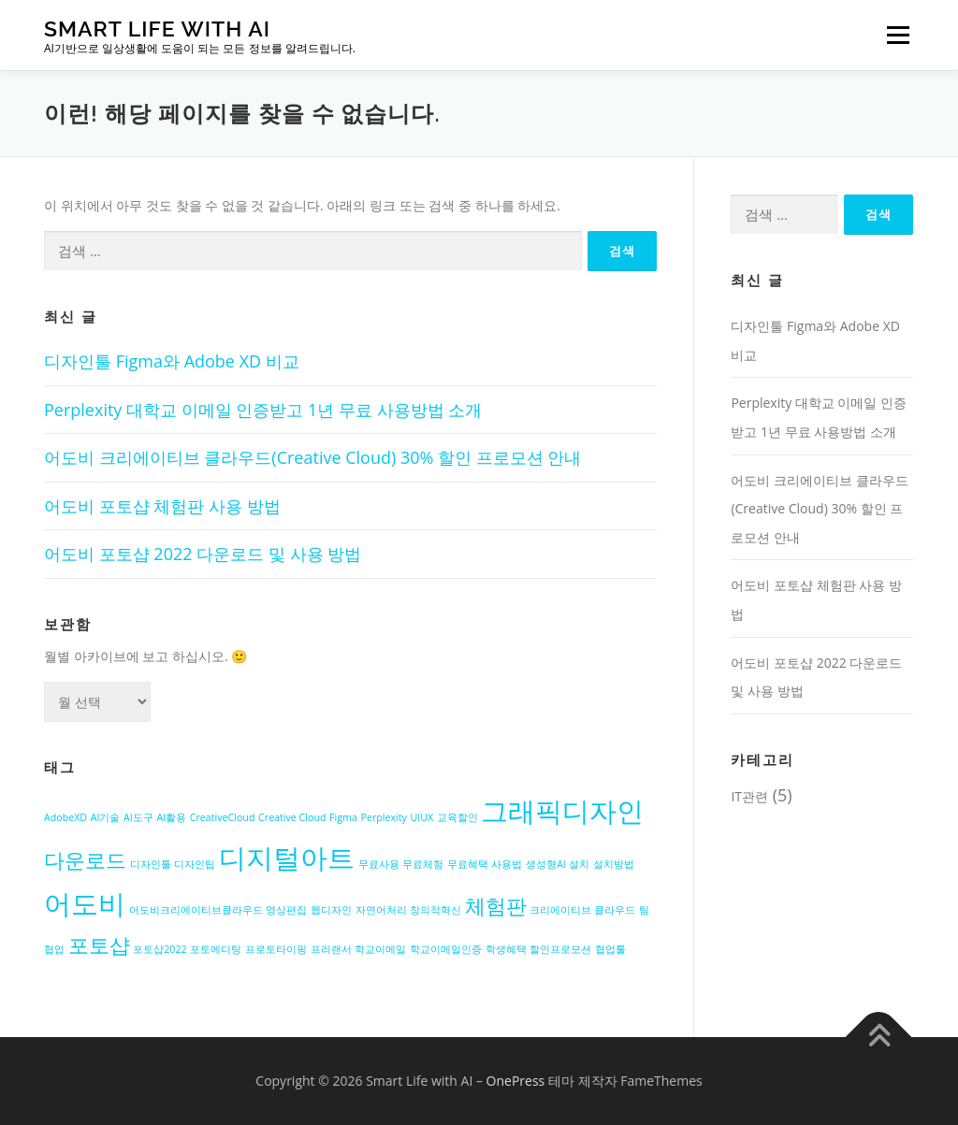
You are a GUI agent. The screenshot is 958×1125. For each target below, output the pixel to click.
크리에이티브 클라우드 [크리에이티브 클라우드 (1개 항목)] (582, 909)
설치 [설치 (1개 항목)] (579, 864)
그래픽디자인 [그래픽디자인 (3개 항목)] (562, 810)
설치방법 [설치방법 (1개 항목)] (613, 864)
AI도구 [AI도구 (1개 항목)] (138, 817)
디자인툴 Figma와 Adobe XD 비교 (171, 361)
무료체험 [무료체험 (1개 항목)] (422, 864)
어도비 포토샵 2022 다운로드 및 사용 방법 (202, 553)
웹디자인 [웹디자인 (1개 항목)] (331, 909)
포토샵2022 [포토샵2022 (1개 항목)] (159, 949)
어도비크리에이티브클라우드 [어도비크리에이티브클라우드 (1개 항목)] (196, 909)
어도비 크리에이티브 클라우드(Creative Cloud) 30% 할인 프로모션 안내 (312, 457)
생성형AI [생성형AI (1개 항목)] (546, 864)
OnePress (515, 1080)
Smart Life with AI (157, 28)
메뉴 (895, 35)
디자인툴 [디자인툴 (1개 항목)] (150, 864)
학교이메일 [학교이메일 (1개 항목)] (380, 949)
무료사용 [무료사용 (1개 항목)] (378, 864)
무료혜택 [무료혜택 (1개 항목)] (467, 864)
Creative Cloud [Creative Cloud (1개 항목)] (292, 817)
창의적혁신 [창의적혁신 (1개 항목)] (435, 909)
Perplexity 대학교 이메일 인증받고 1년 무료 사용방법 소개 (263, 409)
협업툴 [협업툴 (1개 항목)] (610, 949)
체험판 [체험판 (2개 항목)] (496, 905)
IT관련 (749, 796)
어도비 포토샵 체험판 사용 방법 (162, 506)
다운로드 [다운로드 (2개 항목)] (85, 859)
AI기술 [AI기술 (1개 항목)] (106, 817)
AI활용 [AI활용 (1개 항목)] (171, 817)
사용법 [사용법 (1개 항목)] (506, 864)
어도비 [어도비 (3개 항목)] (84, 903)
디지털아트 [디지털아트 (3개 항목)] (287, 857)
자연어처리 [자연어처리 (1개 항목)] (381, 909)
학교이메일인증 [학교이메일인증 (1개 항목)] (446, 949)
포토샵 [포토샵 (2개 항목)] (99, 945)
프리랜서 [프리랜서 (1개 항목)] (331, 949)
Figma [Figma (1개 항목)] (343, 817)
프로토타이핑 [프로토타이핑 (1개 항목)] (276, 949)
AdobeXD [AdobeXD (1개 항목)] (65, 817)
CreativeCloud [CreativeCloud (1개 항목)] (222, 817)
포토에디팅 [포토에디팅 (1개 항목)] (215, 949)
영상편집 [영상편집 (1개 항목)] (286, 909)
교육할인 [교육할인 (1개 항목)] (457, 817)
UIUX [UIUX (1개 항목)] (422, 817)
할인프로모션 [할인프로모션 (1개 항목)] (560, 949)
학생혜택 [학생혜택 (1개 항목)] (506, 949)
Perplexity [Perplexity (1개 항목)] (384, 817)
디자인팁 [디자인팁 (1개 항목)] (194, 864)
